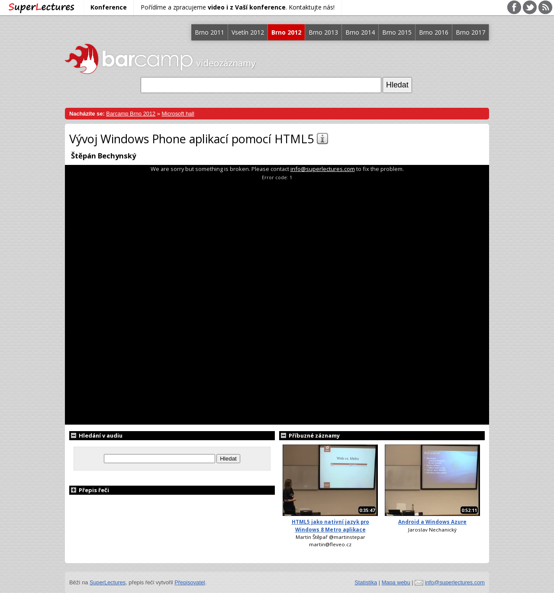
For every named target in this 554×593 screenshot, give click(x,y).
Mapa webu (396, 582)
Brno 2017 (470, 32)
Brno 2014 (360, 32)
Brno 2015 (397, 32)
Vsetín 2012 (248, 32)
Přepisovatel (189, 582)
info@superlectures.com (322, 169)
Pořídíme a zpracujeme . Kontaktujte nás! (238, 7)
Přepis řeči (89, 490)
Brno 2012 (286, 32)
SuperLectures (108, 582)
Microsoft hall (177, 113)
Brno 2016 (433, 32)
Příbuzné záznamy (309, 435)
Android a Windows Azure (432, 522)
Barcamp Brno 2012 (130, 113)
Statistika (365, 582)
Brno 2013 (323, 32)
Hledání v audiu (95, 435)
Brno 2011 (209, 32)
